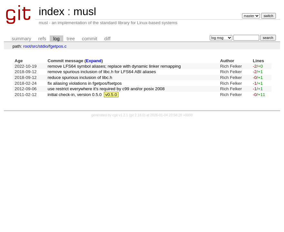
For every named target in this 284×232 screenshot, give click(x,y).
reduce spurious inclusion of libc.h (80, 77)
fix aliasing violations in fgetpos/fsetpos (85, 83)
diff (107, 38)
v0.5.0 (111, 94)
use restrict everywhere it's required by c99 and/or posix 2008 (106, 88)
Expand (93, 60)
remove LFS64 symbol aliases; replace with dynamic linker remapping (114, 66)
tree (71, 38)
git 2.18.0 (137, 115)
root (27, 46)
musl (84, 11)
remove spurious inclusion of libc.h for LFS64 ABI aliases (102, 71)
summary (21, 38)
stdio (43, 46)
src (35, 46)
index (52, 11)
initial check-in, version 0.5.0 (75, 94)
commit (89, 38)
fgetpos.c (57, 46)
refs (42, 38)
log (56, 38)
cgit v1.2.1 (120, 115)
